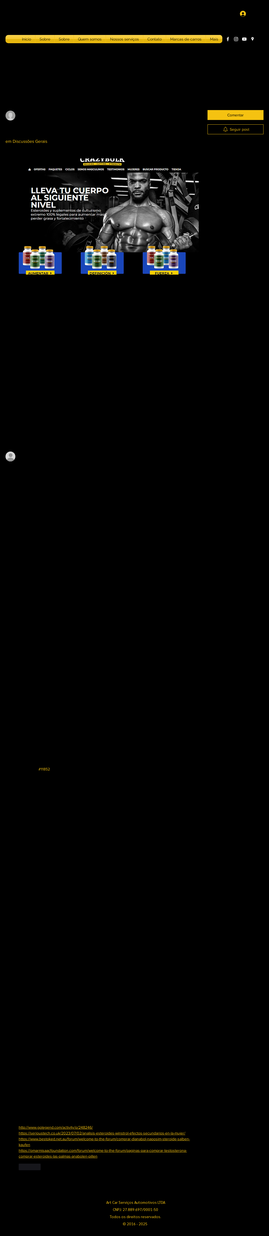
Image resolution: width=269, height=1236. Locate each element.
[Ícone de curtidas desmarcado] (9, 384)
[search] (236, 93)
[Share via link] (45, 384)
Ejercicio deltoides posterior (234, 202)
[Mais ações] (195, 113)
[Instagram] (236, 39)
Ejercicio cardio (224, 193)
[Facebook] (228, 39)
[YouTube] (244, 39)
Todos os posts (20, 92)
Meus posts (52, 92)
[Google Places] (252, 39)
